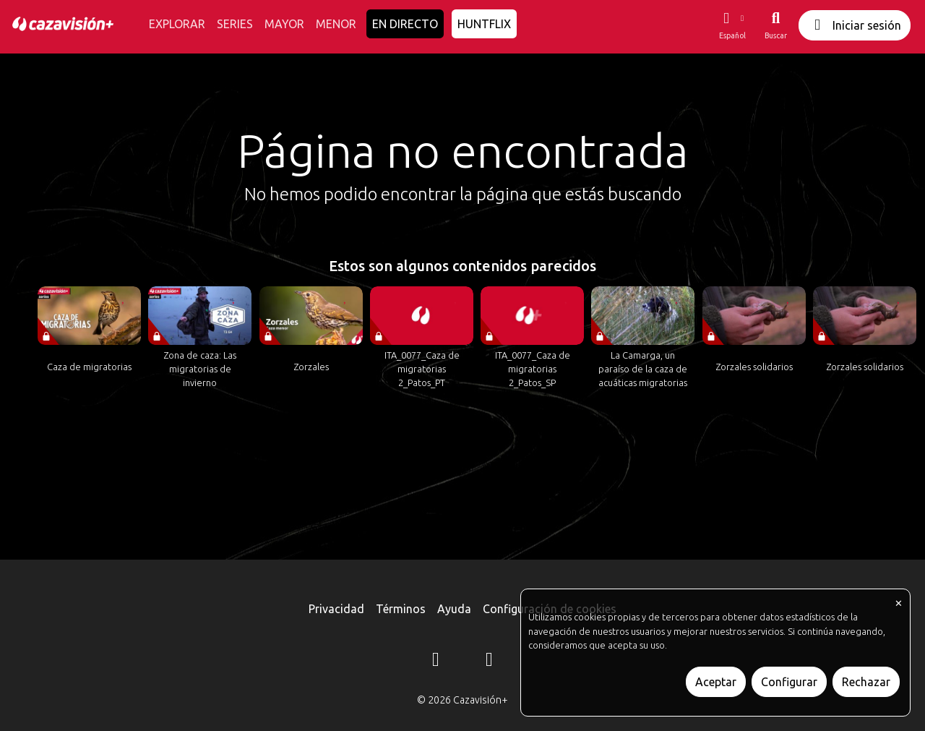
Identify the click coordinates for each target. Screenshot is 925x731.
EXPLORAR (177, 23)
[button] (732, 25)
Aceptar (715, 681)
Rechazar (866, 681)
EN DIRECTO (405, 23)
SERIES (235, 23)
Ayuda (454, 608)
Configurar (789, 681)
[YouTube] (489, 661)
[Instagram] (435, 661)
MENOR (336, 23)
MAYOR (284, 23)
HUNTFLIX (484, 23)
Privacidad (336, 608)
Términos (401, 608)
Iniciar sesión (854, 25)
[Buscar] (776, 25)
